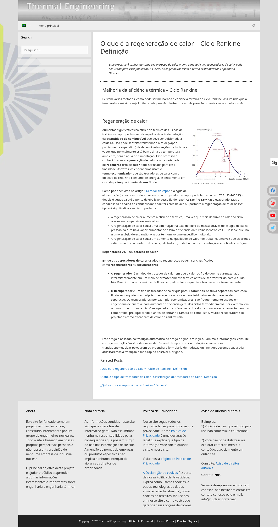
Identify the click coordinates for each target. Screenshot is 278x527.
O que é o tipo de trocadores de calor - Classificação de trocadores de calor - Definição (158, 377)
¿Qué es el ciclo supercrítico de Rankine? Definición (134, 385)
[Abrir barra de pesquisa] (254, 25)
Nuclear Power (165, 521)
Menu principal (49, 25)
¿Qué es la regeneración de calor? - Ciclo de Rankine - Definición (143, 368)
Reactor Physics (187, 521)
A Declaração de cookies (161, 473)
